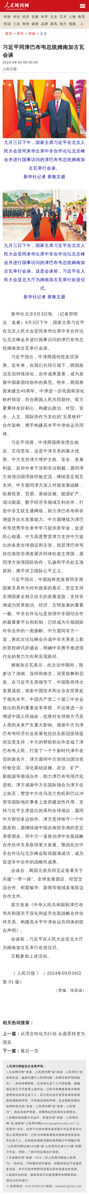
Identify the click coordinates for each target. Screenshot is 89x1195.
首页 (8, 33)
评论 (16, 17)
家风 (53, 24)
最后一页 (30, 1050)
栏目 (20, 33)
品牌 (44, 24)
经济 (25, 17)
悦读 (7, 24)
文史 (53, 17)
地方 (63, 24)
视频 (72, 24)
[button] (81, 23)
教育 (81, 17)
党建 (35, 17)
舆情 (25, 24)
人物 (72, 17)
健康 (35, 24)
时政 (7, 17)
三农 (16, 24)
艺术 (63, 17)
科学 (44, 17)
